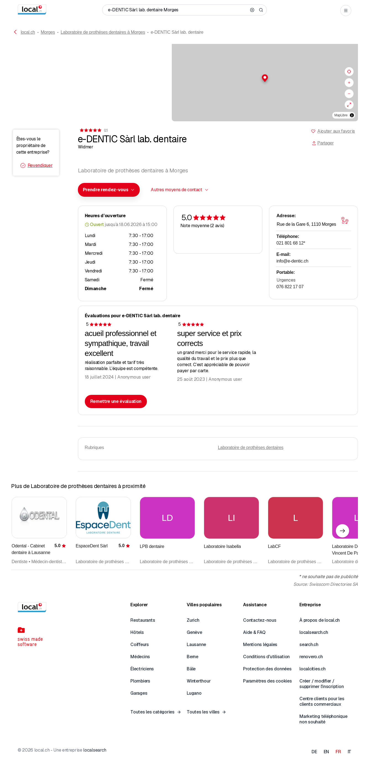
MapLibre (340, 115)
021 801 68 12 (290, 243)
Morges (48, 32)
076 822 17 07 (290, 286)
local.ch (28, 32)
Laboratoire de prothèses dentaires (250, 447)
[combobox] (109, 190)
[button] (184, 78)
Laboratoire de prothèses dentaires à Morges (103, 32)
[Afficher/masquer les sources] (352, 115)
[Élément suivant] (342, 530)
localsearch (94, 750)
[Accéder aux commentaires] (93, 130)
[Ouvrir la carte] (344, 220)
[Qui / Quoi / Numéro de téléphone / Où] (177, 10)
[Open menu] (345, 10)
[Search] (261, 10)
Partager (323, 143)
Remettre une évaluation (116, 401)
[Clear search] (252, 10)
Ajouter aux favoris (336, 131)
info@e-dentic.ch (292, 261)
